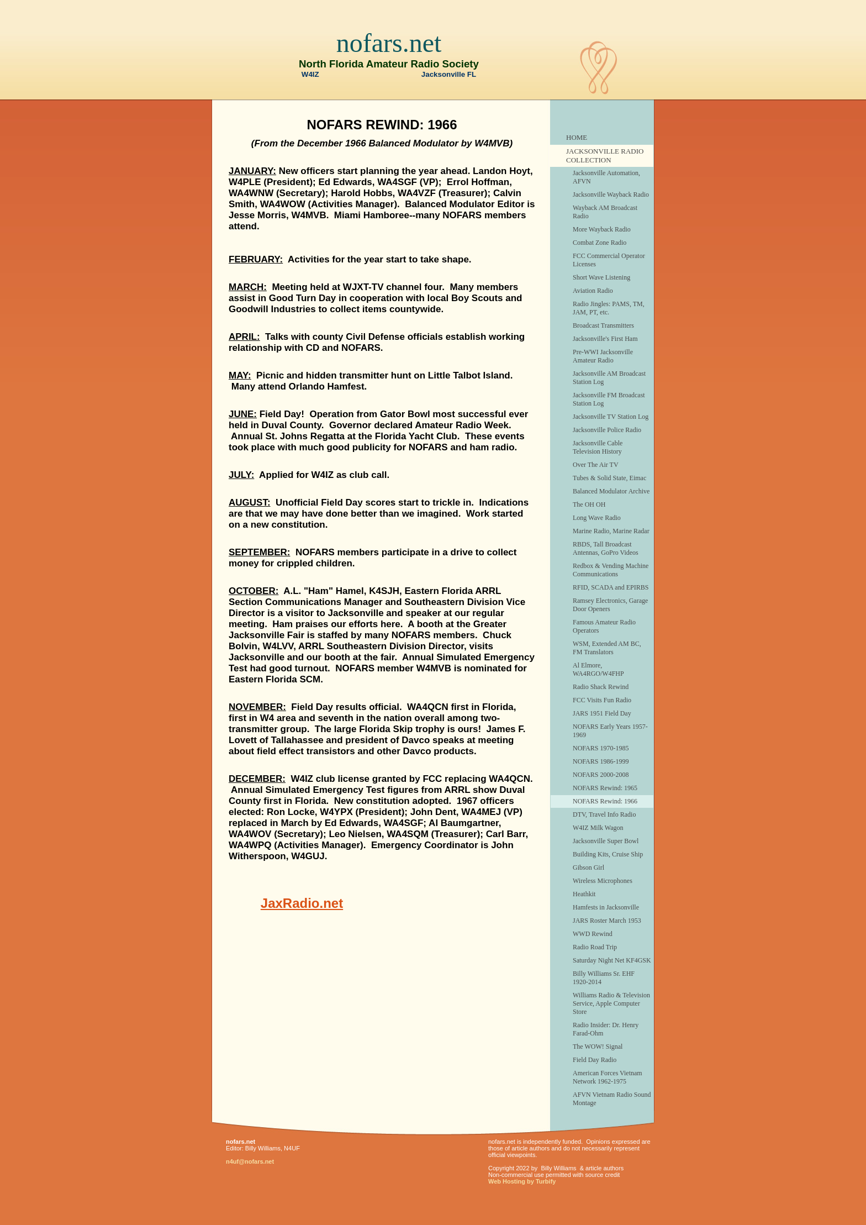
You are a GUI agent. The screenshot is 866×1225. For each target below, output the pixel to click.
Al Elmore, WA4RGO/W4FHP (598, 669)
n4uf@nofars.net (250, 1161)
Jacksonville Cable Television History (597, 447)
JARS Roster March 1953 (607, 920)
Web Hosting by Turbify (522, 1181)
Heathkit (584, 894)
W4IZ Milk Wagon (598, 828)
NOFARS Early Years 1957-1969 (610, 731)
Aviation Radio (593, 291)
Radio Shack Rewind (601, 687)
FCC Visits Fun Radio (602, 700)
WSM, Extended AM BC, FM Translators (607, 648)
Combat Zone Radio (599, 242)
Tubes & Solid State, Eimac (609, 478)
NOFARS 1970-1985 (601, 748)
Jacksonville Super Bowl (605, 841)
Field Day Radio (594, 1060)
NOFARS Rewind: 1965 (605, 788)
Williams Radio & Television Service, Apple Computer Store (611, 1003)
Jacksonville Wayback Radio (611, 194)
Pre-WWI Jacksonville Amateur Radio (603, 356)
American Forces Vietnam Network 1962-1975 (607, 1077)
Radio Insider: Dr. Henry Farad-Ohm (605, 1029)
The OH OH (589, 504)
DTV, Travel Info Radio (604, 814)
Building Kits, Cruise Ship (608, 854)
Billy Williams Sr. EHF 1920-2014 (604, 978)
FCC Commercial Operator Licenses (609, 260)
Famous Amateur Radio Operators (604, 626)
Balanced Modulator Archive (611, 491)
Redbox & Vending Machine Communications (610, 570)
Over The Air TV (596, 465)
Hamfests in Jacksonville (606, 907)
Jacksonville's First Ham (605, 339)
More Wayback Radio (602, 229)
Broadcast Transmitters (603, 325)
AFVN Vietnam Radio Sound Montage (612, 1099)
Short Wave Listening (601, 277)
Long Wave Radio (597, 518)
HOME (576, 137)
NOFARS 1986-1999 (601, 761)
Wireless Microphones (602, 881)
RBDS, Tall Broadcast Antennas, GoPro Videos (605, 548)
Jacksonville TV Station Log (610, 416)
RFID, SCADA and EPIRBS (610, 587)
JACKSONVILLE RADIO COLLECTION (604, 155)
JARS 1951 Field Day (602, 713)
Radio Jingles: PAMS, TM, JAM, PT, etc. (609, 308)
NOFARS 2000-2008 (601, 775)
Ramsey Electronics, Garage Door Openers (610, 605)
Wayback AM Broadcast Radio (605, 212)
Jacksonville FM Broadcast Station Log (609, 399)
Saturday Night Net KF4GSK (612, 960)
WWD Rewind (592, 934)
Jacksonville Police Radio (607, 430)
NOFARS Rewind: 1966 (605, 801)
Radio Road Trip (595, 947)
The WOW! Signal (597, 1046)
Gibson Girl (588, 867)
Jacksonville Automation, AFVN (606, 177)
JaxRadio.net (302, 903)
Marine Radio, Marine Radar (611, 531)
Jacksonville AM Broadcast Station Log (609, 378)
